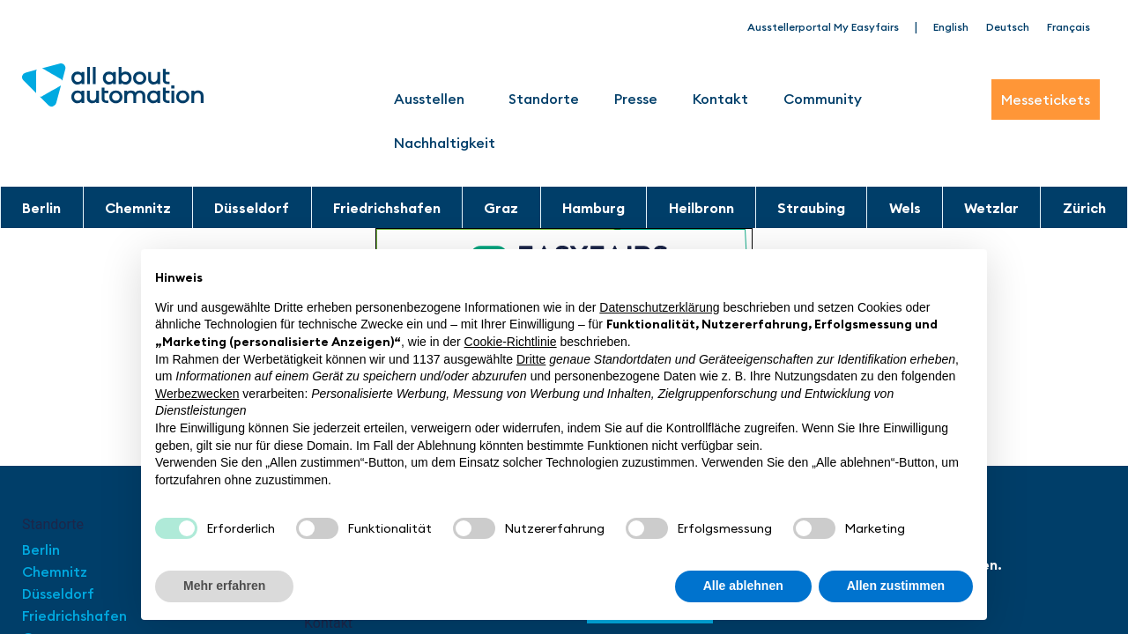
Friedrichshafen (387, 208)
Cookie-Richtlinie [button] (510, 342)
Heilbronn (701, 208)
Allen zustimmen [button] (896, 586)
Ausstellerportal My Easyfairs (823, 26)
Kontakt (720, 98)
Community (827, 98)
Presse (635, 98)
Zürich (1084, 208)
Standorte (543, 98)
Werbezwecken (197, 394)
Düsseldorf (251, 208)
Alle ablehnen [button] (743, 586)
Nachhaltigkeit (444, 142)
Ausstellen (433, 98)
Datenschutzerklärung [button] (659, 307)
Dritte (530, 359)
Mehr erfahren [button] (224, 586)
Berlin (41, 208)
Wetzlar (991, 208)
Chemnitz (138, 208)
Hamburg (593, 208)
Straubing (811, 208)
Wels (905, 208)
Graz (501, 208)
